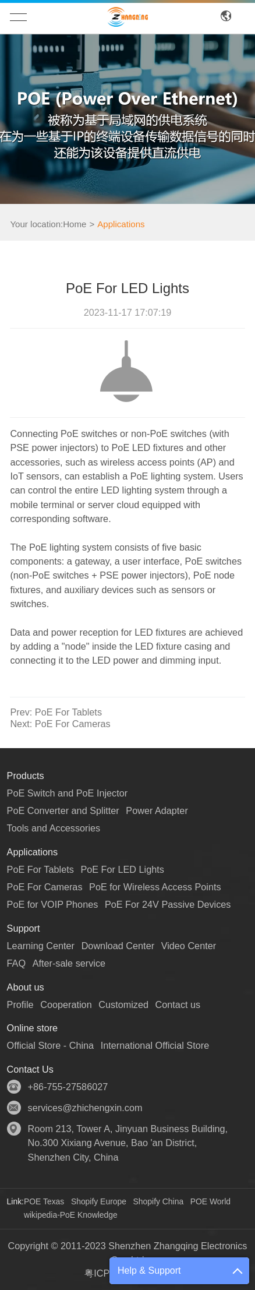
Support (23, 928)
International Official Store (155, 1045)
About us (25, 987)
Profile (20, 1004)
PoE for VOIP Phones (52, 904)
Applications (120, 223)
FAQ (16, 963)
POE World (210, 1201)
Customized (123, 1004)
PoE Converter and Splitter (63, 810)
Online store (32, 1028)
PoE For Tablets (56, 712)
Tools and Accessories (54, 828)
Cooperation (65, 1004)
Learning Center (41, 945)
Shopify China (158, 1201)
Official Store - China (50, 1045)
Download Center (118, 945)
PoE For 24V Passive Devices (168, 904)
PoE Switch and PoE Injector (67, 793)
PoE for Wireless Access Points (155, 887)
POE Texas (44, 1201)
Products (25, 775)
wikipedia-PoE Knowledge (71, 1214)
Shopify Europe (98, 1201)
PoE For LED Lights (122, 869)
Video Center (188, 945)
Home (74, 223)
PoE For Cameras (60, 723)
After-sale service (69, 963)
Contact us (178, 1004)
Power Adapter (157, 810)
